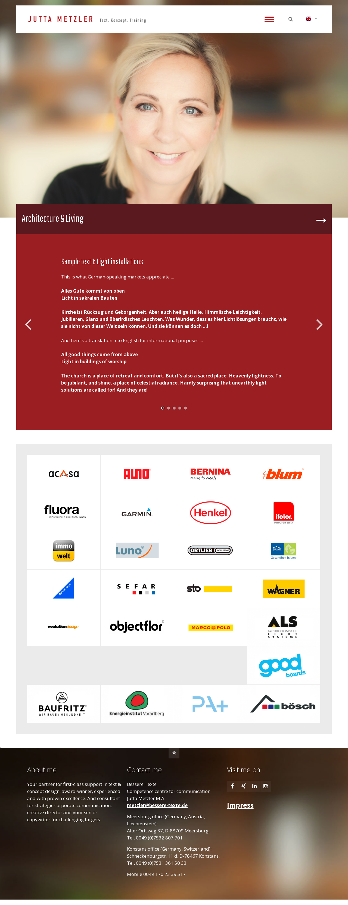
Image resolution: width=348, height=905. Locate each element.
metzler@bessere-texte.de (157, 805)
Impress (240, 805)
